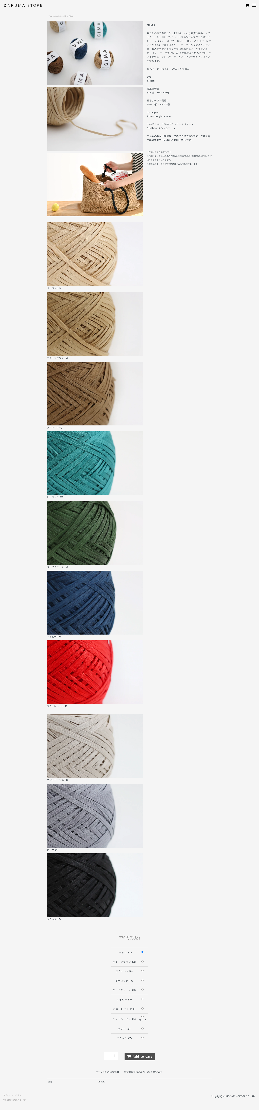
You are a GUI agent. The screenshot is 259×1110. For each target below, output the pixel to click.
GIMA (71, 16)
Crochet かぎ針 (60, 16)
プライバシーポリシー (13, 1095)
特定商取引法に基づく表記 (15, 1100)
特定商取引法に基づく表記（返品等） (143, 1072)
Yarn (50, 16)
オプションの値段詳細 (107, 1072)
